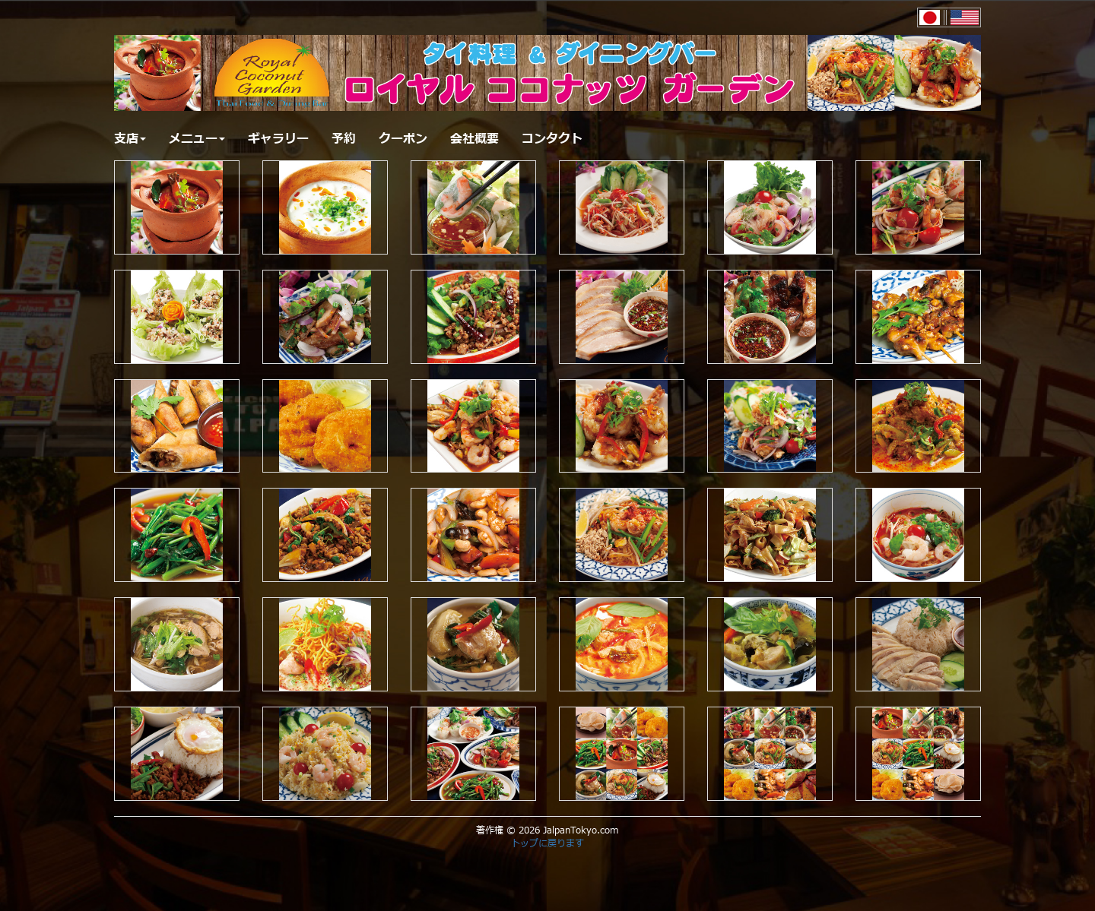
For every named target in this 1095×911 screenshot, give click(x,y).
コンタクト (552, 139)
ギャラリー (278, 139)
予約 (344, 139)
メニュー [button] (197, 139)
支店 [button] (130, 139)
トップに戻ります (547, 843)
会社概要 (474, 139)
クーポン (403, 139)
